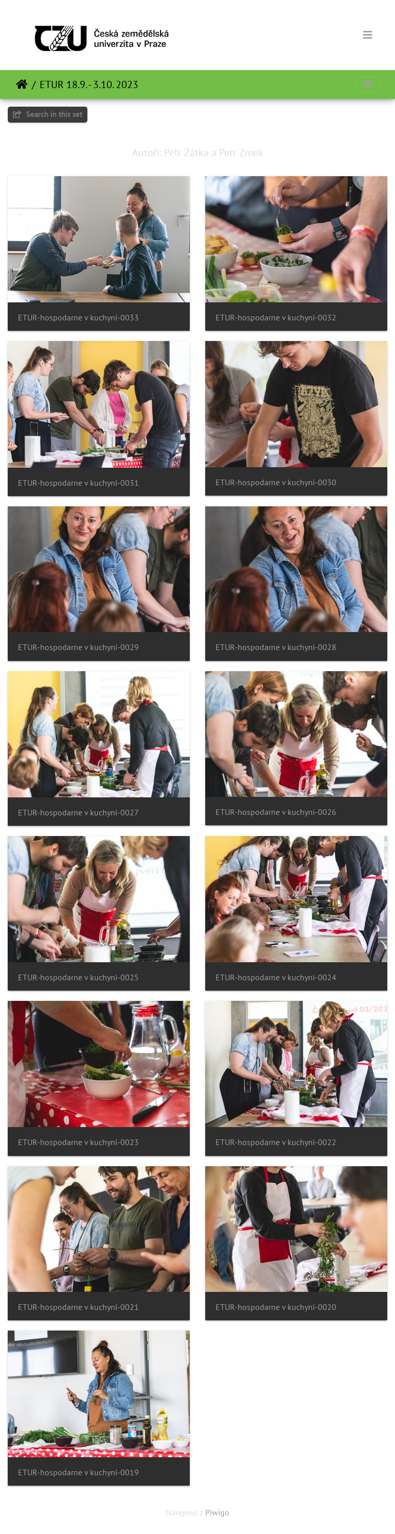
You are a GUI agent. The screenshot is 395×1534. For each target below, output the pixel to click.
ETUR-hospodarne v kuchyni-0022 (276, 1142)
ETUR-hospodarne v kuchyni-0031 (78, 483)
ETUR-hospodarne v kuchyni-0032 (276, 317)
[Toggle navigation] (367, 35)
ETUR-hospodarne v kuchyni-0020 (276, 1307)
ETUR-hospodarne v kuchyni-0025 (78, 977)
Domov (22, 84)
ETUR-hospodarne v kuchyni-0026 (276, 812)
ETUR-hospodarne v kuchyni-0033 (78, 317)
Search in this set (47, 114)
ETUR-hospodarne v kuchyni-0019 (78, 1472)
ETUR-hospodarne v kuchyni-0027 (78, 812)
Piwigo (217, 1512)
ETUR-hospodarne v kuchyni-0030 (276, 482)
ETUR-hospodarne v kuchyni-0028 (276, 647)
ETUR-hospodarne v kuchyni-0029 (78, 647)
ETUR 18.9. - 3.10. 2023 (89, 84)
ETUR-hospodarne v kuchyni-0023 (78, 1142)
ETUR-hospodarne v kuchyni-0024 (276, 977)
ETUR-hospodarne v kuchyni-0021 (78, 1307)
